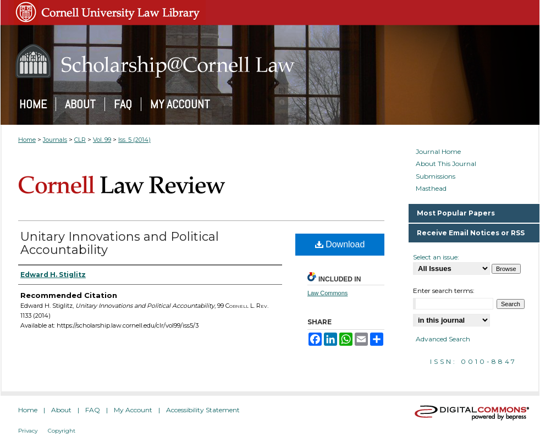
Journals (55, 139)
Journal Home (438, 152)
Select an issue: (436, 257)
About (61, 410)
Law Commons (327, 293)
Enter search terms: (444, 290)
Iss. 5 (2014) (134, 139)
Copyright (61, 430)
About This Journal (446, 164)
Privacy (27, 430)
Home (27, 139)
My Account (133, 410)
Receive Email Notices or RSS (471, 233)
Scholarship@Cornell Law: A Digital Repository (270, 61)
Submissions (435, 176)
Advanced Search (443, 339)
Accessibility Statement (203, 410)
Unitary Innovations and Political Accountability (119, 243)
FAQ (92, 410)
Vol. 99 (102, 139)
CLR (80, 139)
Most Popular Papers (456, 213)
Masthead (431, 188)
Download (340, 244)
